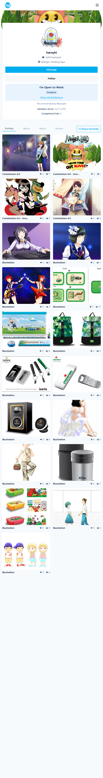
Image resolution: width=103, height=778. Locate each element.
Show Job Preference (51, 97)
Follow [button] (51, 78)
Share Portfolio (89, 129)
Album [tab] (26, 128)
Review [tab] (59, 128)
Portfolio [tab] (9, 128)
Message (52, 69)
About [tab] (42, 128)
